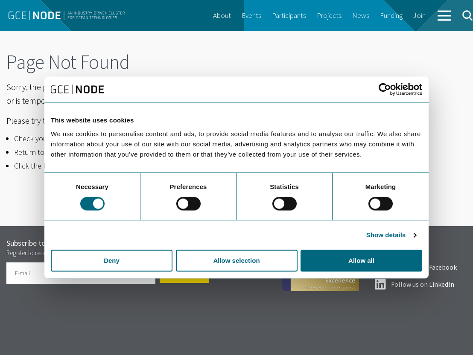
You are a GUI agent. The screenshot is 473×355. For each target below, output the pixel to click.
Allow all (361, 261)
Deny (112, 261)
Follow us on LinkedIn (422, 284)
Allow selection (236, 261)
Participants (289, 15)
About (222, 15)
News (360, 15)
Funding (391, 15)
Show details (386, 235)
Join (419, 15)
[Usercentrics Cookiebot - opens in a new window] (384, 89)
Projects (329, 15)
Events (251, 15)
